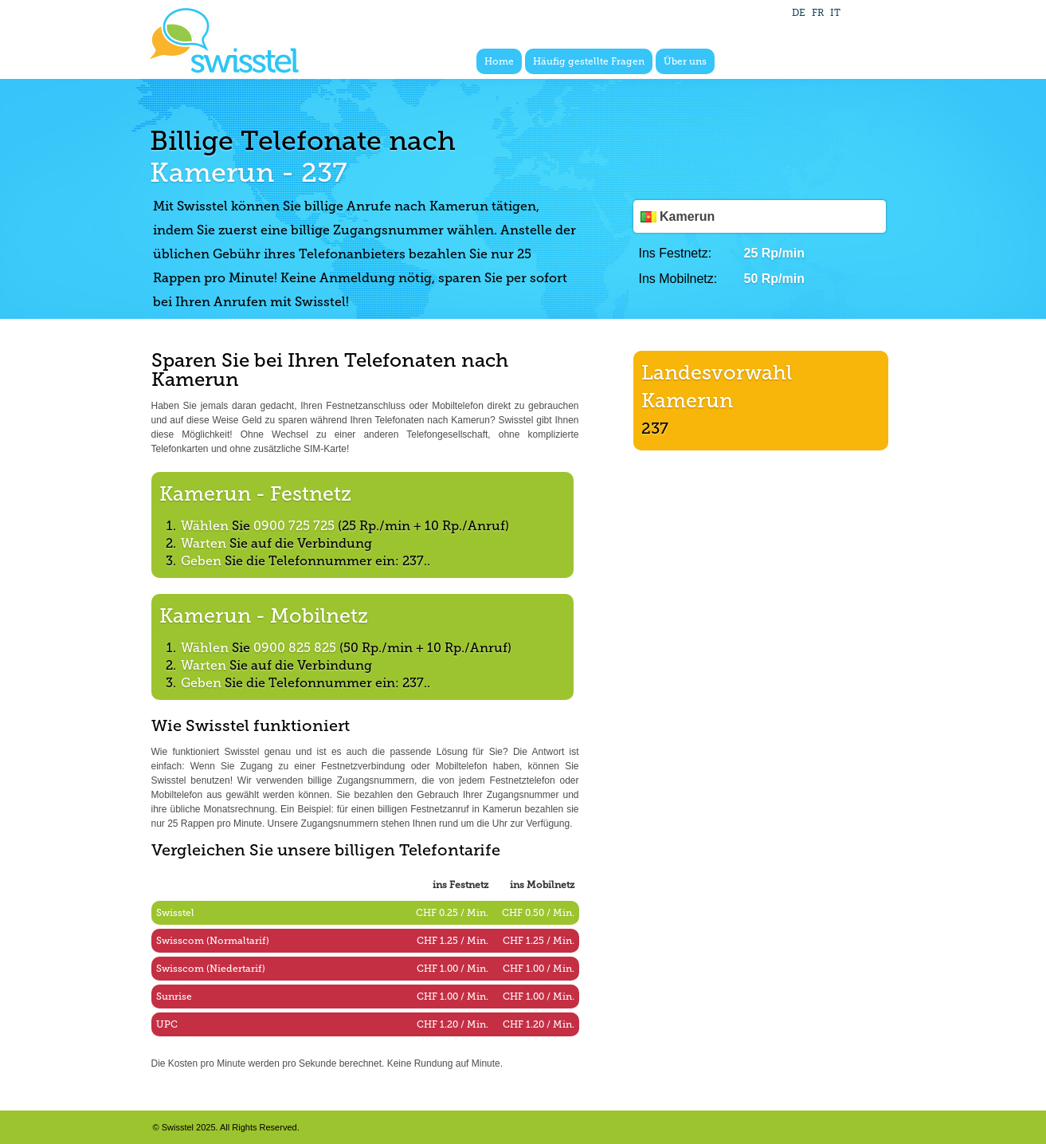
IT (835, 12)
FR (818, 12)
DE (798, 12)
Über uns (685, 61)
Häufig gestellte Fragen (588, 61)
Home (499, 61)
